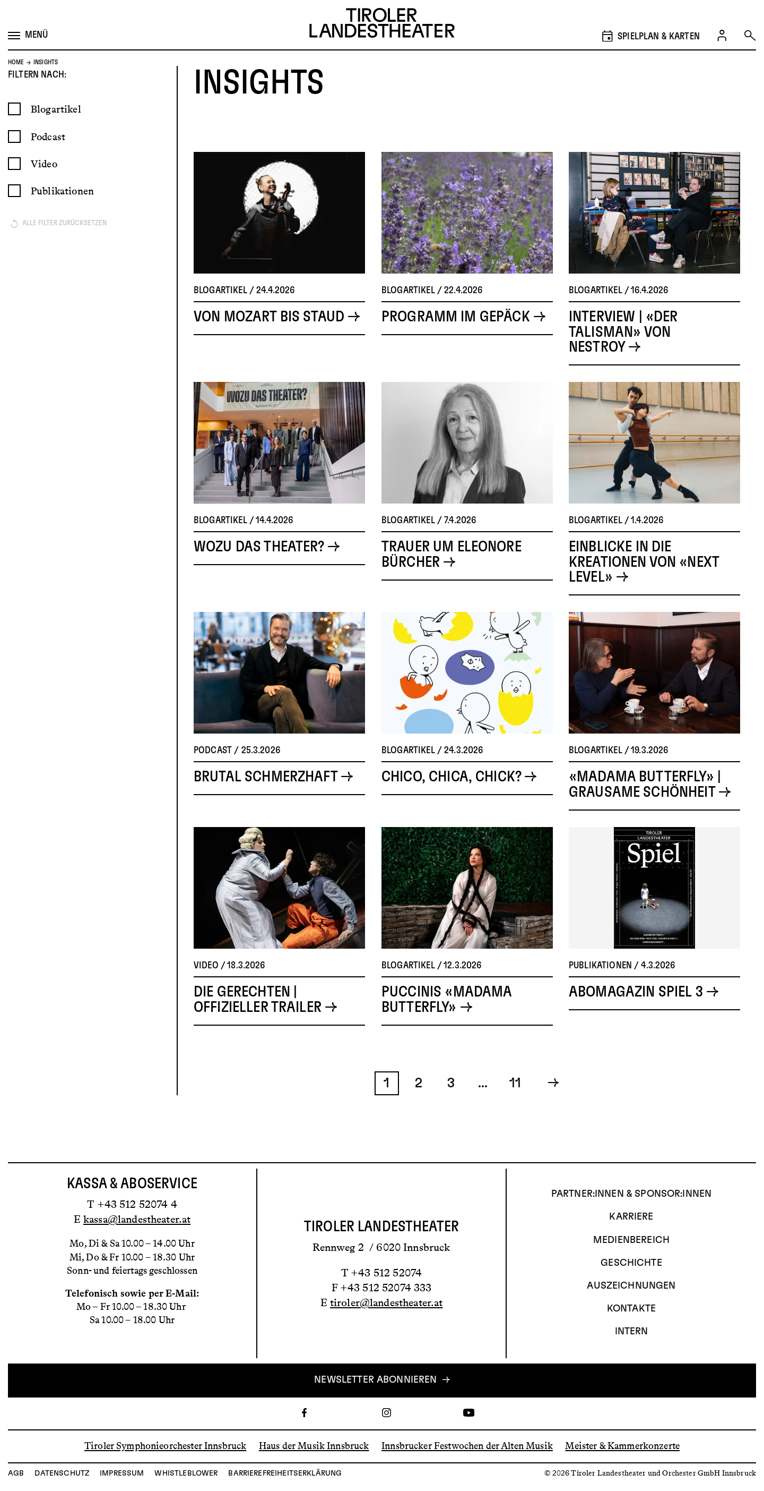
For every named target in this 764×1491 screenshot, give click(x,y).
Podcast (48, 161)
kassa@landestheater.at (136, 1219)
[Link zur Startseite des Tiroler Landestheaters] (382, 25)
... (483, 1107)
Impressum (122, 1473)
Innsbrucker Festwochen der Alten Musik (467, 1446)
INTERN (631, 1331)
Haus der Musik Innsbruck (314, 1446)
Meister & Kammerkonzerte (622, 1446)
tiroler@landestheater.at (386, 1302)
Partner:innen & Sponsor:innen (631, 1194)
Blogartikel (56, 133)
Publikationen (62, 215)
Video (44, 188)
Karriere (631, 1217)
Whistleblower (186, 1473)
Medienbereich (631, 1240)
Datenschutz (61, 1473)
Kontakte (631, 1309)
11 (515, 1107)
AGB (16, 1473)
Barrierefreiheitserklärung (285, 1473)
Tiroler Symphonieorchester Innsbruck (165, 1446)
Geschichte (631, 1263)
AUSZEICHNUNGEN (631, 1286)
